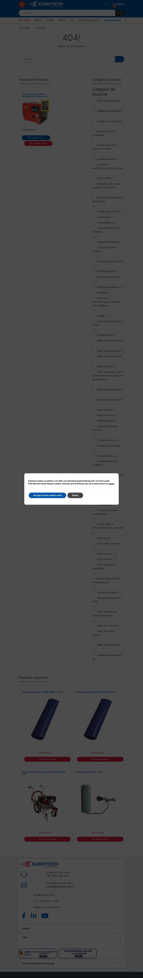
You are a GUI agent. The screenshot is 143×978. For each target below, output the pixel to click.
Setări (75, 495)
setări (111, 483)
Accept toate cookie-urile (47, 495)
